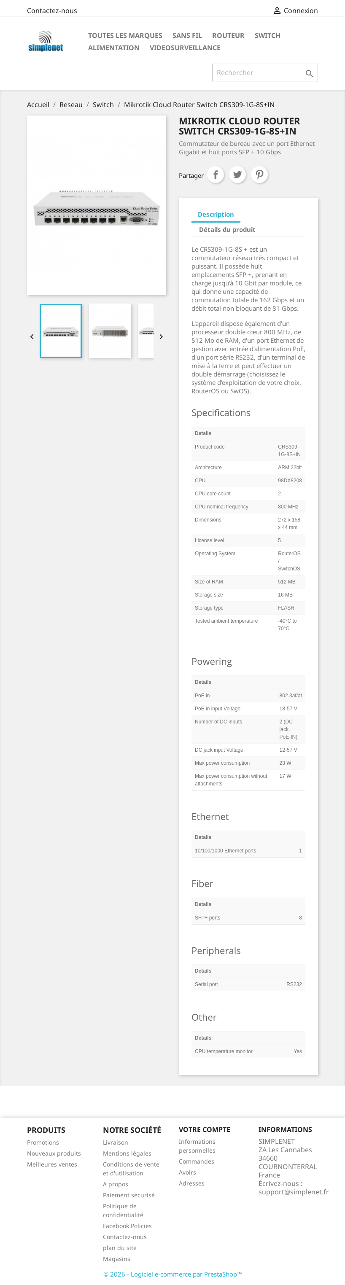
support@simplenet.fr (294, 1191)
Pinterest (259, 174)
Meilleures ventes (52, 1164)
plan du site (120, 1248)
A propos (115, 1184)
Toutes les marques (125, 35)
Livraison (115, 1142)
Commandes (196, 1161)
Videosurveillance (185, 47)
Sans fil (187, 35)
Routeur (228, 35)
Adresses (192, 1183)
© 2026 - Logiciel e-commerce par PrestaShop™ (172, 1274)
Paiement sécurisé (129, 1195)
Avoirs (187, 1172)
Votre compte (204, 1129)
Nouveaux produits (54, 1153)
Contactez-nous (52, 10)
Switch (267, 35)
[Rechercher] (265, 72)
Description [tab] (216, 214)
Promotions (43, 1142)
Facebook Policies (127, 1226)
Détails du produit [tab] (227, 229)
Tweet (237, 174)
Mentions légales (127, 1153)
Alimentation (114, 47)
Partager (215, 174)
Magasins (116, 1259)
